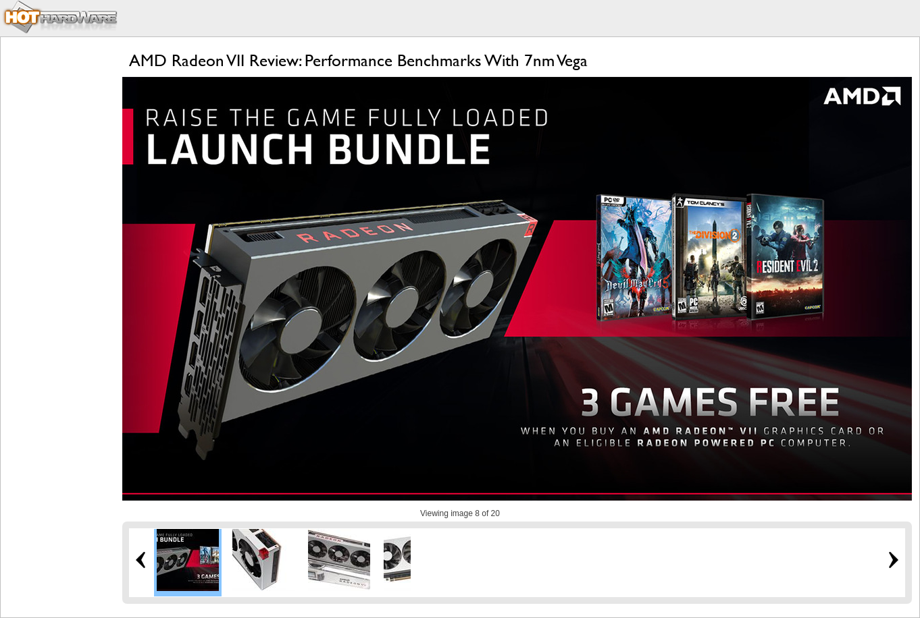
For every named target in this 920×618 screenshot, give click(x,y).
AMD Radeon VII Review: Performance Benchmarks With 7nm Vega (358, 60)
